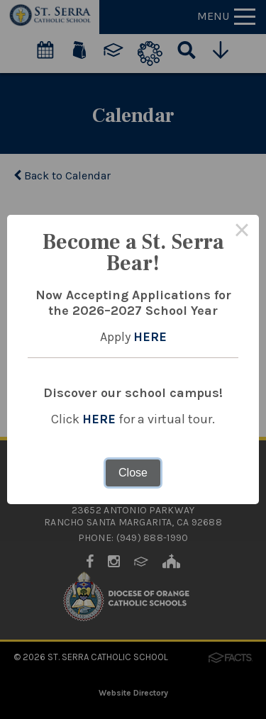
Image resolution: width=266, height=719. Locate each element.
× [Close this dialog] (241, 232)
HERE (150, 337)
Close (133, 473)
